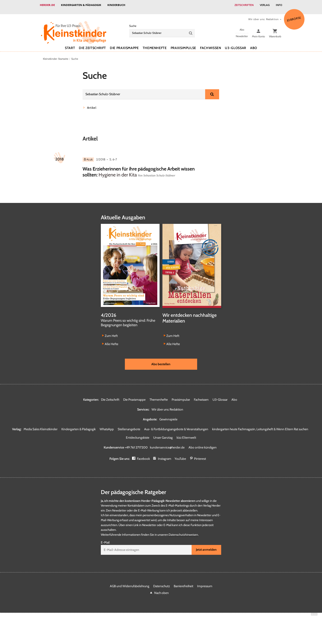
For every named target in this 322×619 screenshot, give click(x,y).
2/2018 (100, 155)
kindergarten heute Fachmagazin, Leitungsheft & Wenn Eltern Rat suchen (260, 425)
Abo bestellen (160, 360)
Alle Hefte (111, 340)
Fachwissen (210, 44)
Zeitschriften (244, 5)
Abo (253, 44)
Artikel (91, 103)
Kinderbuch (116, 5)
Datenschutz (161, 582)
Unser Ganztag (163, 433)
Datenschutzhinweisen (183, 530)
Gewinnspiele (168, 415)
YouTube (180, 455)
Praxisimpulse (183, 44)
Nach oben (161, 589)
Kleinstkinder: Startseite (55, 54)
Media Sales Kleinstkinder (41, 425)
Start (70, 44)
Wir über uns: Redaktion (263, 15)
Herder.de (47, 5)
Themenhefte (155, 44)
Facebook (143, 455)
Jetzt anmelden (206, 545)
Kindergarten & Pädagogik (81, 5)
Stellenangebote (129, 425)
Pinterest (200, 455)
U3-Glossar (235, 44)
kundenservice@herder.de (167, 443)
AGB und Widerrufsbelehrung (129, 582)
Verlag (265, 5)
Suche (132, 21)
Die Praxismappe (124, 44)
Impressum (204, 582)
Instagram (164, 455)
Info (279, 5)
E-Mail (105, 538)
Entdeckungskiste (137, 433)
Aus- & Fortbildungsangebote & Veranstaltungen (176, 425)
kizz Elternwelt (186, 433)
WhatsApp (107, 425)
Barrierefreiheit (183, 582)
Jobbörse (294, 15)
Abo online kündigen (203, 443)
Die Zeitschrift (92, 44)
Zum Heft (111, 332)
